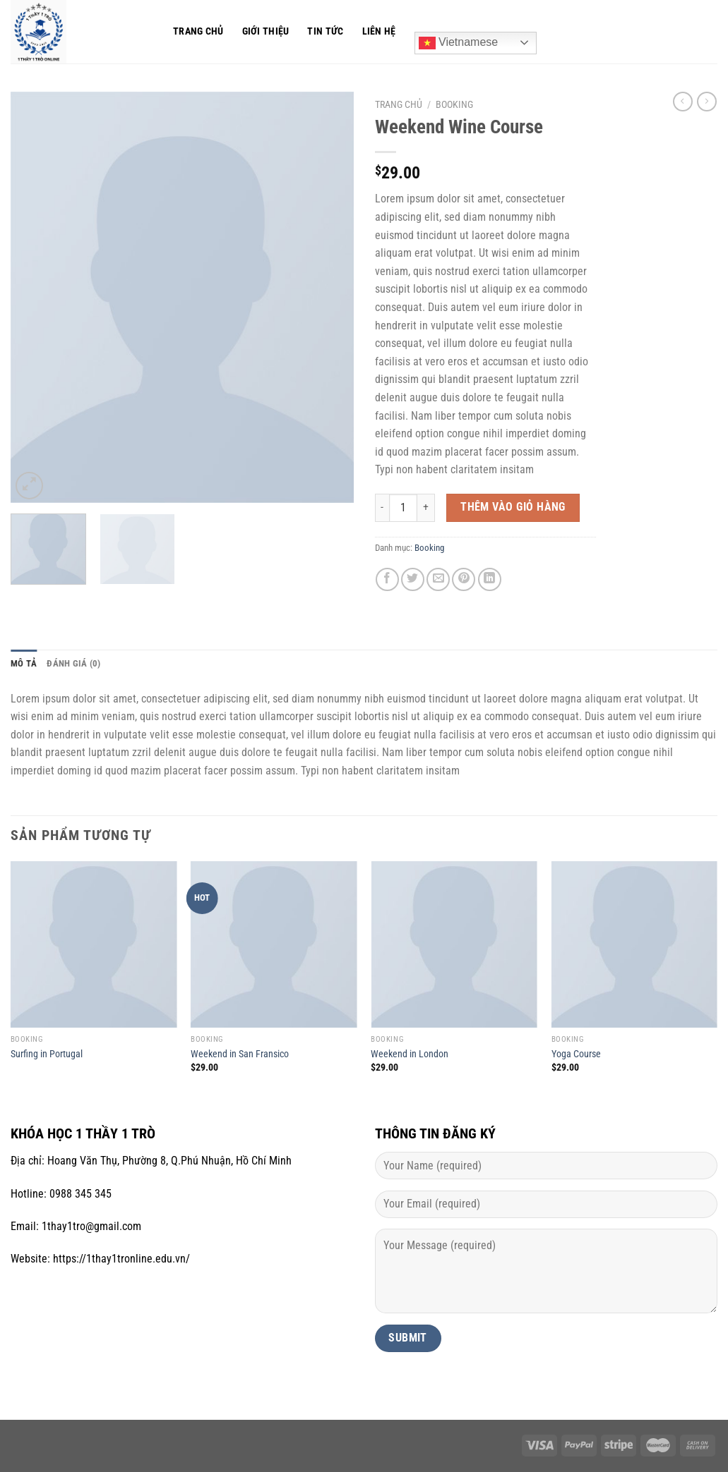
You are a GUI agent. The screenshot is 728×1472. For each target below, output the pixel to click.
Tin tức (325, 31)
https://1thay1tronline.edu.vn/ (121, 1258)
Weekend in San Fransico (240, 1054)
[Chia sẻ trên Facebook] (387, 579)
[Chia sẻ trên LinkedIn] (489, 579)
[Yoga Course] (634, 944)
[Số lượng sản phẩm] (403, 508)
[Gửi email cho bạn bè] (438, 579)
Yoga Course (576, 1054)
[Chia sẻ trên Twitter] (412, 579)
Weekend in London (409, 1054)
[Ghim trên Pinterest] (463, 579)
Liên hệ (379, 31)
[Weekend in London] (454, 944)
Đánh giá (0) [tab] (73, 663)
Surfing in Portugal (47, 1054)
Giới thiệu (266, 31)
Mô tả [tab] (24, 663)
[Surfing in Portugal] (94, 944)
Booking (454, 104)
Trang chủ (198, 31)
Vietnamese (459, 43)
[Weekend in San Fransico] (274, 944)
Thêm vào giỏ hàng (513, 507)
